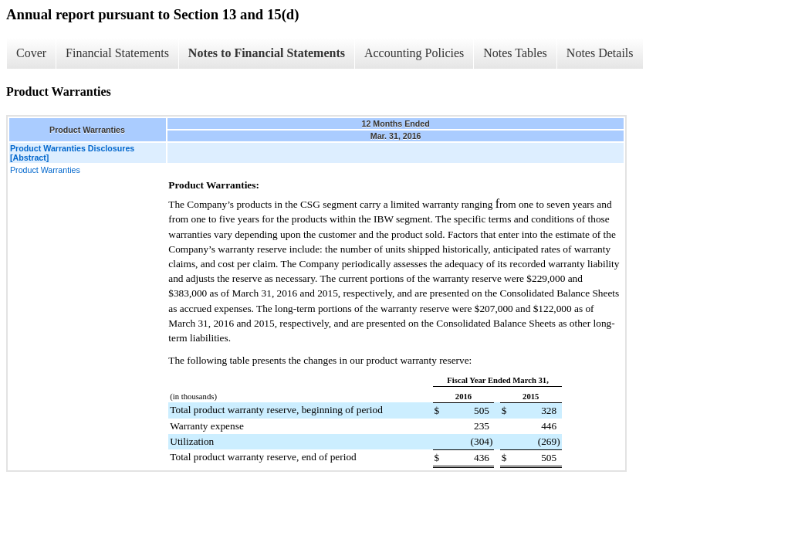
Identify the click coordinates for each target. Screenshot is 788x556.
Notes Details (600, 52)
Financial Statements (117, 52)
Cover (31, 52)
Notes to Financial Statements (266, 52)
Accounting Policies (414, 52)
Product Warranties (45, 170)
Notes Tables (515, 52)
